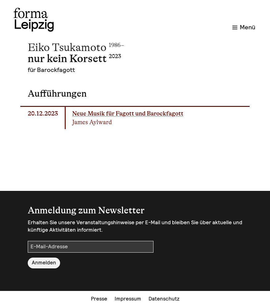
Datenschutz (164, 298)
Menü (243, 27)
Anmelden (44, 262)
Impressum (128, 298)
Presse (99, 298)
